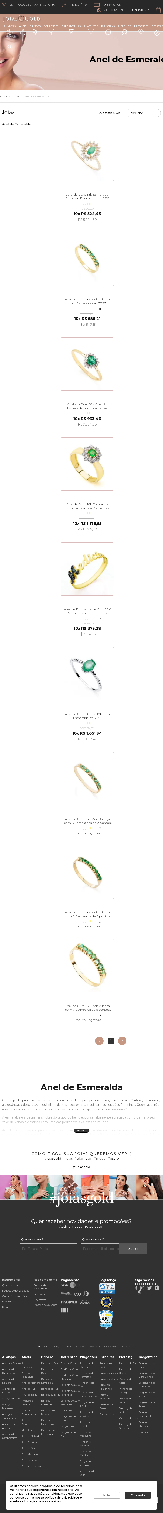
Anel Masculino (30, 1454)
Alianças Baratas (11, 1363)
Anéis (22, 30)
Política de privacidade (15, 1290)
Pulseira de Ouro (109, 1378)
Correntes (51, 30)
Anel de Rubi (29, 1388)
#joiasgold (52, 1158)
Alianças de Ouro (11, 1398)
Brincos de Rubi (50, 1388)
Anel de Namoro (31, 1382)
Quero (133, 1248)
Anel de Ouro (29, 1448)
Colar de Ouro (68, 1363)
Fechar (107, 1495)
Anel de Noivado (31, 1436)
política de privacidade (62, 1497)
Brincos (35, 30)
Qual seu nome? (32, 1239)
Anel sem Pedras (31, 1465)
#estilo (113, 1158)
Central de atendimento (41, 1287)
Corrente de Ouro (70, 1384)
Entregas (39, 1294)
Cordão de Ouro (69, 1369)
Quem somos (10, 1285)
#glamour (83, 1158)
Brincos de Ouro (50, 1363)
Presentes (141, 29)
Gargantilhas (71, 29)
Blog (5, 1307)
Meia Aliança (29, 1430)
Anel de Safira (29, 1394)
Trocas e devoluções (45, 1304)
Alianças (10, 30)
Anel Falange (29, 1460)
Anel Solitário (29, 1442)
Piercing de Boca (128, 1418)
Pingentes (91, 30)
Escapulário (145, 1431)
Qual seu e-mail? (93, 1239)
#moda (100, 1158)
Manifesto (8, 1301)
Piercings (124, 30)
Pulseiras (108, 30)
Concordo (138, 1495)
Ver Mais (81, 1130)
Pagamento (41, 1299)
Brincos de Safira (50, 1394)
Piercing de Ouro (128, 1363)
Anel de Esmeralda (37, 96)
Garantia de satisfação (15, 1296)
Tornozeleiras (107, 1414)
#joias (68, 1158)
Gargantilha (67, 1426)
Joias (16, 96)
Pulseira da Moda (109, 1373)
